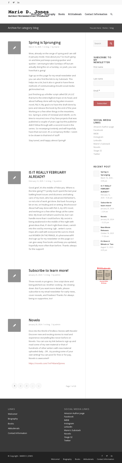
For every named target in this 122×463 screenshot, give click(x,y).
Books (11, 423)
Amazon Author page (104, 126)
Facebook (98, 130)
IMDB (96, 133)
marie (56, 47)
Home (105, 28)
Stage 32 (98, 150)
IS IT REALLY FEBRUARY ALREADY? (47, 174)
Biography (13, 418)
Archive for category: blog (23, 28)
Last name (98, 78)
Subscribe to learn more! (48, 270)
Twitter (97, 153)
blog (47, 47)
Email (97, 90)
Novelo (34, 320)
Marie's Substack (102, 143)
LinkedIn (98, 140)
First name (98, 67)
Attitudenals (14, 428)
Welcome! (12, 413)
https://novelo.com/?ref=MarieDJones (47, 363)
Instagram (98, 136)
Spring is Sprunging (45, 42)
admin (59, 181)
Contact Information (17, 433)
